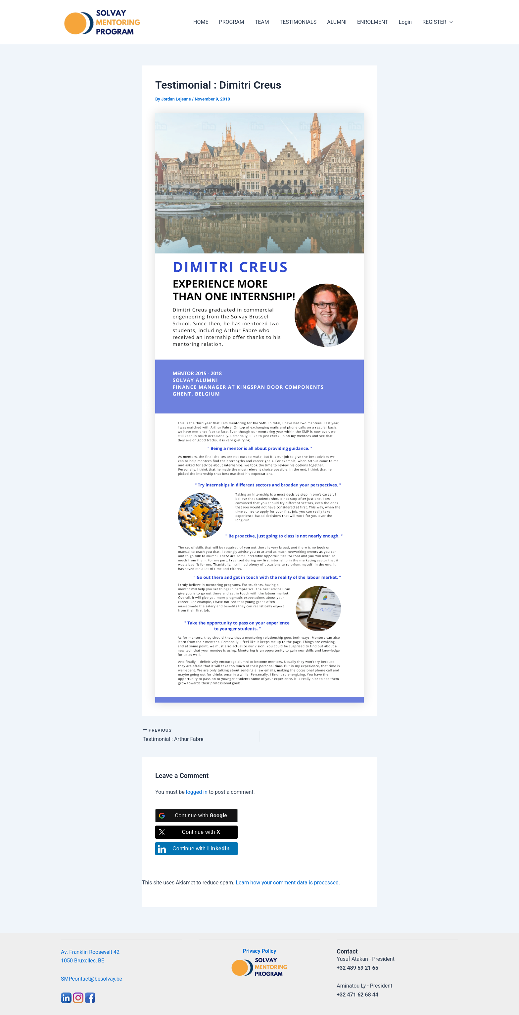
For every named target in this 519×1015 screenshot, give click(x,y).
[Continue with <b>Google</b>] (196, 815)
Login (405, 22)
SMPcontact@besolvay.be (91, 979)
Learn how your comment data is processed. (288, 882)
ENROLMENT (372, 22)
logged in (197, 792)
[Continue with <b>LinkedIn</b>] (196, 848)
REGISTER (437, 22)
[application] (449, 22)
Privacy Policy (259, 951)
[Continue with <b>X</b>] (196, 832)
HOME (200, 22)
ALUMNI (337, 22)
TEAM (262, 22)
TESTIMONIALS (298, 22)
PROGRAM (231, 22)
